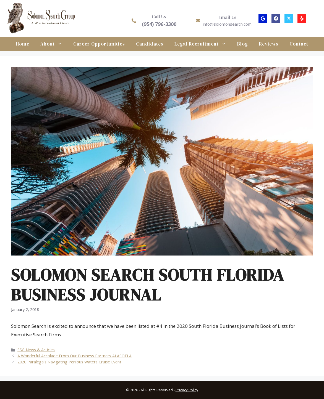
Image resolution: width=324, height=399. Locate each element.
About (54, 44)
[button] (262, 18)
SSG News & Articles (36, 349)
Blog (242, 44)
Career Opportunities (99, 44)
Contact (298, 44)
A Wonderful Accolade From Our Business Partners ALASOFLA (74, 355)
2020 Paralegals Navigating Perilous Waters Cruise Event (69, 362)
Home (22, 44)
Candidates (149, 44)
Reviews (268, 44)
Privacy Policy (187, 389)
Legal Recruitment (203, 44)
